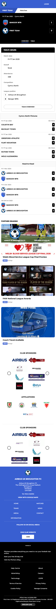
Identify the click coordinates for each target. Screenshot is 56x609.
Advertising (15, 573)
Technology (15, 578)
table (33, 41)
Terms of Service (15, 583)
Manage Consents (40, 588)
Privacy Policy (41, 583)
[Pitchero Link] (28, 548)
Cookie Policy (15, 588)
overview (25, 41)
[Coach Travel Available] (28, 322)
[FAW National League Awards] (28, 280)
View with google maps (28, 497)
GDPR (40, 578)
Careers (40, 573)
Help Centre (15, 568)
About (40, 568)
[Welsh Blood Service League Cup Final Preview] (28, 239)
